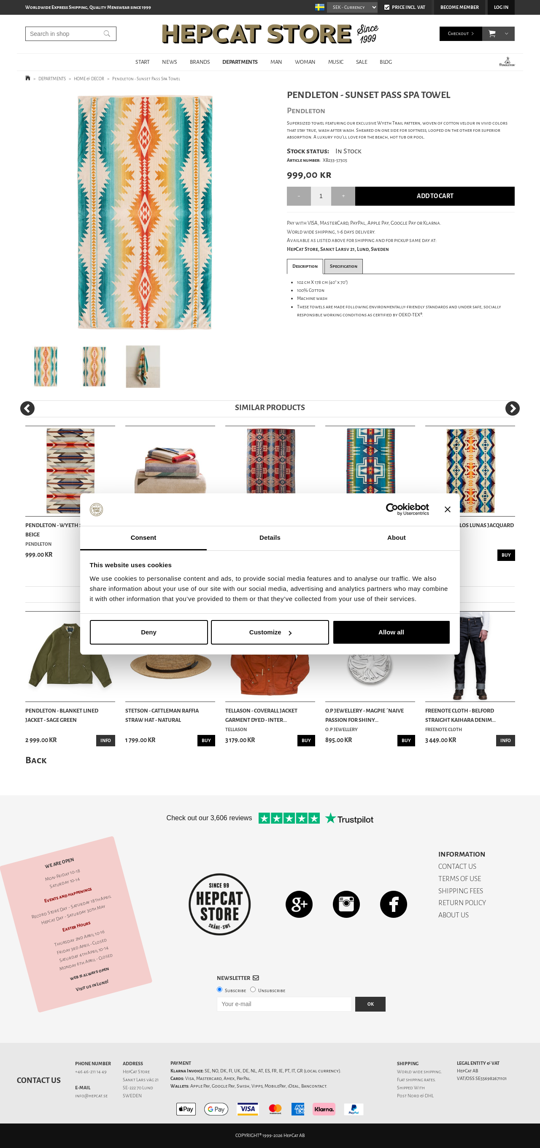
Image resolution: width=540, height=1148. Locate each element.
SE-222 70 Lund (138, 1088)
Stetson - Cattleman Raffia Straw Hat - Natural (162, 715)
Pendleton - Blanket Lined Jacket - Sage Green (61, 715)
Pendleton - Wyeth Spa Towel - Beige (67, 530)
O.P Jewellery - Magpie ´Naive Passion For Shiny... (364, 715)
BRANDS (200, 61)
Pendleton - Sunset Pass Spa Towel (146, 79)
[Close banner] (448, 510)
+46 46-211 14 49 (91, 1072)
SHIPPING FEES (460, 891)
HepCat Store (136, 1072)
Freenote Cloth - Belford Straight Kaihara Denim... (460, 715)
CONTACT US (457, 866)
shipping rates (420, 1080)
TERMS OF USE (459, 878)
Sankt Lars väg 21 (141, 1080)
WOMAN (305, 61)
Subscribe (235, 990)
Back (35, 760)
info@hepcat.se (91, 1096)
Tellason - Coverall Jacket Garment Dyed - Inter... (261, 715)
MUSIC (335, 61)
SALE (361, 61)
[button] (492, 34)
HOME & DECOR (89, 79)
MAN (276, 61)
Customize (270, 632)
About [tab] (396, 537)
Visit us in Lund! (92, 985)
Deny (149, 632)
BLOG (386, 61)
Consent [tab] (144, 537)
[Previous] (27, 408)
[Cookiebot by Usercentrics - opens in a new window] (392, 509)
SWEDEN (132, 1096)
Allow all (391, 632)
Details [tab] (270, 537)
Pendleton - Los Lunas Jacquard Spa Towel (469, 530)
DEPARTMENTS (240, 61)
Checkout (458, 33)
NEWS (169, 61)
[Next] (512, 408)
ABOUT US (453, 915)
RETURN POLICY (462, 902)
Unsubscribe (271, 990)
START (142, 61)
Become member (459, 7)
